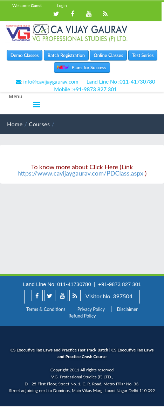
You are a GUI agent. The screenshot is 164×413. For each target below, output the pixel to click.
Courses (39, 124)
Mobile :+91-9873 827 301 (85, 89)
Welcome (27, 5)
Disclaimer (127, 309)
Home (15, 124)
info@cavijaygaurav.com (50, 81)
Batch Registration (66, 55)
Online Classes (108, 55)
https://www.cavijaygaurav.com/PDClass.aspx (80, 173)
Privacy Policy (91, 309)
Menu (15, 96)
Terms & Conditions (46, 309)
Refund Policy (82, 316)
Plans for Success (87, 67)
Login (62, 5)
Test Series (143, 55)
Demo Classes (25, 55)
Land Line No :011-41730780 (121, 81)
